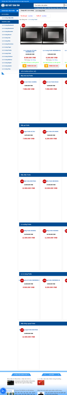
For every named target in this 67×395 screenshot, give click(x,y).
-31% (44, 231)
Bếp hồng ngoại (52, 8)
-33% (22, 231)
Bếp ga (58, 8)
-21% (22, 132)
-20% (44, 181)
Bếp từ (45, 8)
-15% (23, 25)
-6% (22, 82)
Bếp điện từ (63, 8)
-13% (45, 25)
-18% (44, 132)
